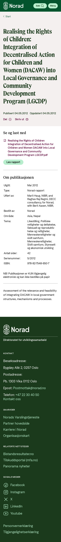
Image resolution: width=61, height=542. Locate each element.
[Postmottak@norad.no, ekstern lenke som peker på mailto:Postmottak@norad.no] (29, 388)
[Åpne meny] (53, 5)
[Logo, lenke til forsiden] (13, 6)
